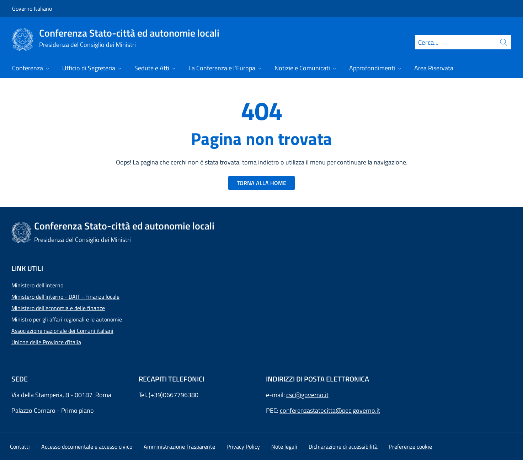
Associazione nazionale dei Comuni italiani (62, 330)
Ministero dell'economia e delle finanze (58, 308)
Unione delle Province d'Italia (46, 342)
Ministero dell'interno (37, 285)
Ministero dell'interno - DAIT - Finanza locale (65, 296)
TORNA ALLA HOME (261, 183)
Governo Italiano (32, 8)
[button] (410, 446)
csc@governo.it (307, 395)
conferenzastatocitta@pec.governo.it (330, 410)
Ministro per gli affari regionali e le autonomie (66, 319)
